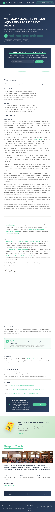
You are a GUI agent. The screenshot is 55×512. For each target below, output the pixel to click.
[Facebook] (41, 506)
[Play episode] (6, 36)
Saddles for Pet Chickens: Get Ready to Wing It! (19, 255)
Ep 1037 (6, 12)
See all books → (22, 433)
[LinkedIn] (51, 506)
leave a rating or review (40, 374)
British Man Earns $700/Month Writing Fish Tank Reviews (23, 241)
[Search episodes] (45, 2)
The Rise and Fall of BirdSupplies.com (17, 249)
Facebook (6, 477)
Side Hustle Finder (32, 359)
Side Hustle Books (19, 363)
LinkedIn (6, 479)
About (34, 2)
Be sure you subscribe (15, 469)
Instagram (12, 477)
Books (28, 2)
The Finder (30, 510)
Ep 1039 (48, 12)
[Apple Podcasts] (44, 506)
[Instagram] (38, 506)
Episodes (21, 2)
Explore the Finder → (40, 404)
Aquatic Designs (38, 139)
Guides (29, 508)
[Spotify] (48, 506)
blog (17, 233)
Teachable (9, 233)
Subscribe (8, 40)
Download (17, 40)
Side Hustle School (7, 506)
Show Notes (30, 505)
